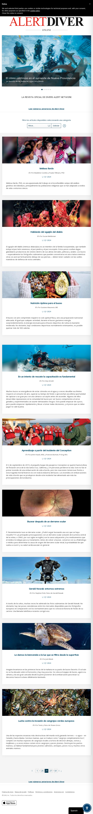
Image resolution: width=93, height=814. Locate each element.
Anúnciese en (59, 792)
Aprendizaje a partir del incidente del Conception (46, 450)
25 (42, 770)
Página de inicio (7, 792)
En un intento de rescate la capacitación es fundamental (46, 376)
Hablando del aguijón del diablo (46, 232)
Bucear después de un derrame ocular (46, 521)
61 (56, 770)
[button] (90, 4)
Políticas (31, 792)
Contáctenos (70, 792)
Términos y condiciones (44, 792)
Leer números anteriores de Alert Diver (46, 109)
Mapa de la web (21, 792)
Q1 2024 (47, 177)
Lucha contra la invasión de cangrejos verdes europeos (46, 720)
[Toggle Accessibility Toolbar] (87, 808)
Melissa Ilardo (46, 168)
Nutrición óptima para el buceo (46, 303)
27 (51, 770)
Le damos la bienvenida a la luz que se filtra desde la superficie (46, 654)
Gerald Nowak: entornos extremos (46, 588)
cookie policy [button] (35, 11)
